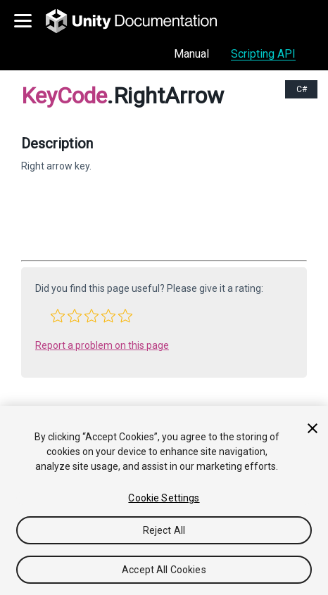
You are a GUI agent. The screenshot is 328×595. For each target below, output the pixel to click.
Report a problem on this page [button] (102, 345)
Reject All (164, 530)
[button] (57, 315)
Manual (191, 53)
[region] (164, 500)
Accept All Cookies (164, 569)
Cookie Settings (163, 498)
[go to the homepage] (141, 21)
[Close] (312, 428)
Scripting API (263, 53)
